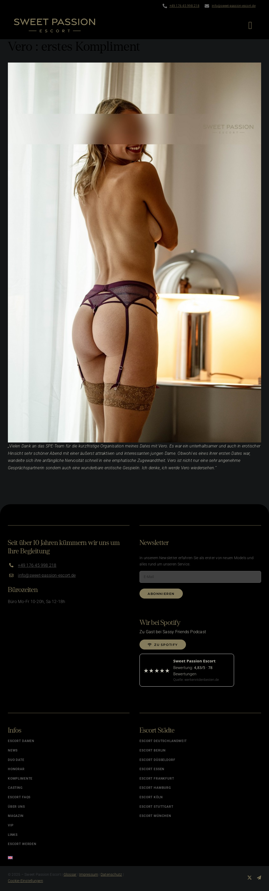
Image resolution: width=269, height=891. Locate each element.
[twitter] (249, 877)
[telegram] (259, 877)
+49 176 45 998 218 (184, 6)
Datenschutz (111, 874)
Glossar (70, 874)
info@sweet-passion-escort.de (234, 6)
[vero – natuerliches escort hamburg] (134, 252)
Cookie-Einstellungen (25, 881)
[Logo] (54, 20)
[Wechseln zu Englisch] (69, 856)
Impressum (88, 874)
